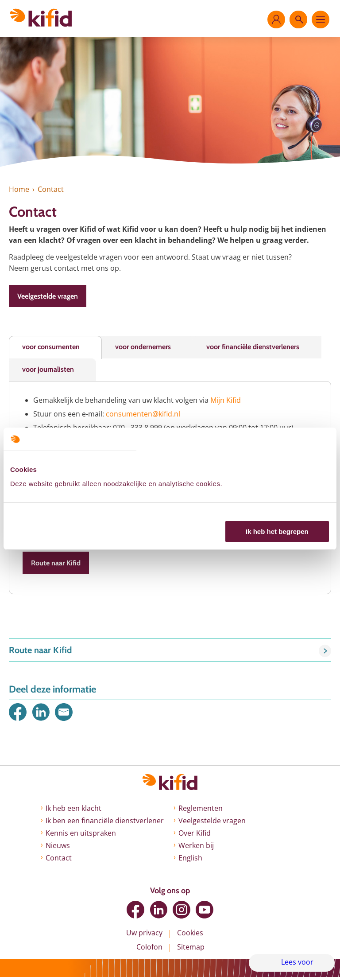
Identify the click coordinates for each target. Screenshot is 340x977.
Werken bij (196, 845)
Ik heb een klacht (73, 808)
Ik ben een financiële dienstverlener (105, 820)
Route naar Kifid (56, 563)
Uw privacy (144, 933)
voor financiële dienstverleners (252, 347)
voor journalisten (48, 369)
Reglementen (200, 808)
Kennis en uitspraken (81, 833)
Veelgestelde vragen (47, 296)
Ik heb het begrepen (277, 531)
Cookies (190, 933)
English (190, 858)
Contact (59, 858)
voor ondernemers (143, 347)
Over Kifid (194, 833)
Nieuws (58, 845)
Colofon (149, 947)
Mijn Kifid (225, 400)
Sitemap (191, 947)
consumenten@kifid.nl (143, 414)
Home (19, 189)
